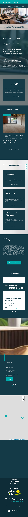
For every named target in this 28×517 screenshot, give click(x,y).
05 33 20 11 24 (9, 303)
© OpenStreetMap (21, 439)
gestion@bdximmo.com (10, 305)
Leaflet (11, 439)
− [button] (23, 400)
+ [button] (23, 397)
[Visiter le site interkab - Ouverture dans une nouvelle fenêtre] (15, 494)
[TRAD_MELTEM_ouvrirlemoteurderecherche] (4, 6)
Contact (26, 166)
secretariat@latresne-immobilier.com (11, 371)
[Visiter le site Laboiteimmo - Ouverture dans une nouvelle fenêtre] (14, 512)
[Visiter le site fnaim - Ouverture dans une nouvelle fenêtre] (18, 491)
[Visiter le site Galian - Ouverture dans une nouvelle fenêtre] (11, 491)
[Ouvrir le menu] (23, 6)
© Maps (15, 439)
